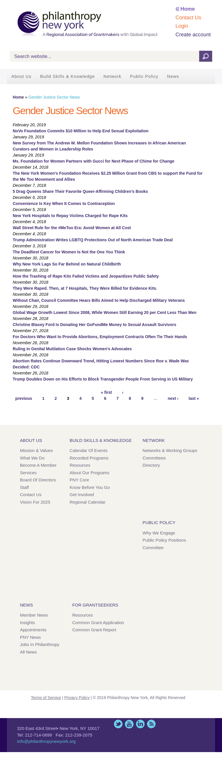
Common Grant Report (94, 629)
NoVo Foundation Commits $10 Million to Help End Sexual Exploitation (81, 131)
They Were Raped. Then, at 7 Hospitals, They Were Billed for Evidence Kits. (85, 288)
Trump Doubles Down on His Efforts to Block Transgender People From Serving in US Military (103, 379)
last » (194, 398)
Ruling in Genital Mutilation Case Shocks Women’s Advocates (72, 348)
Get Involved (82, 494)
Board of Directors (38, 479)
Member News (34, 615)
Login (181, 26)
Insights (27, 622)
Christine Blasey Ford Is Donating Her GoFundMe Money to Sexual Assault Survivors (94, 324)
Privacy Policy (77, 697)
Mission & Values (36, 450)
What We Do (32, 457)
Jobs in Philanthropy (39, 644)
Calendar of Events (89, 450)
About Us (21, 76)
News (173, 76)
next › (173, 398)
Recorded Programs (89, 457)
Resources (80, 465)
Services (28, 472)
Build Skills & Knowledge (67, 76)
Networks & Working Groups (170, 450)
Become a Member (38, 465)
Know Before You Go (90, 487)
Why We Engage (159, 532)
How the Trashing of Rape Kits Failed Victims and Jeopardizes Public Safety (86, 276)
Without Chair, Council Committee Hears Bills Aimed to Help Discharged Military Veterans (99, 300)
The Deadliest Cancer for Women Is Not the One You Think (69, 252)
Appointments (33, 629)
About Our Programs (90, 472)
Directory (151, 465)
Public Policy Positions (164, 540)
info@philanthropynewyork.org (46, 741)
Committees (154, 457)
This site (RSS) (151, 724)
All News (28, 651)
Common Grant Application (98, 622)
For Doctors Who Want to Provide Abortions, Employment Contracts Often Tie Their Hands (100, 336)
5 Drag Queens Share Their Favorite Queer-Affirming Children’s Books (80, 191)
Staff (24, 487)
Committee (153, 547)
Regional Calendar (88, 502)
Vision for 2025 (35, 502)
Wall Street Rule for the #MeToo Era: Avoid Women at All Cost (72, 227)
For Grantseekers (95, 604)
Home (187, 9)
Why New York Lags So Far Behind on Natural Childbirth (67, 264)
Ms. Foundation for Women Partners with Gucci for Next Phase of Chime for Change (93, 161)
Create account (193, 34)
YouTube (129, 724)
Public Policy (144, 76)
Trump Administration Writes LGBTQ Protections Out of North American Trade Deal (93, 240)
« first (106, 392)
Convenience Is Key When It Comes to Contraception (64, 203)
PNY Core (79, 479)
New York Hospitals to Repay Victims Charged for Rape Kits (70, 215)
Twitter (118, 724)
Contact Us (188, 17)
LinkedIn (140, 724)
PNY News (30, 637)
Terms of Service (46, 697)
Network (112, 76)
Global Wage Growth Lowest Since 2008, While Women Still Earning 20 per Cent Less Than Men (105, 312)
